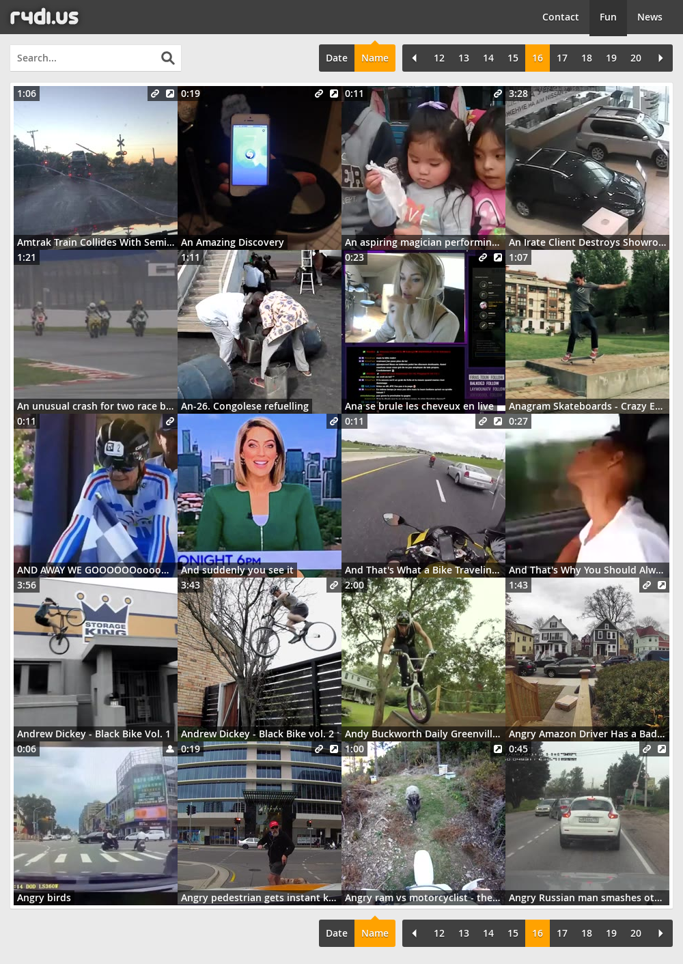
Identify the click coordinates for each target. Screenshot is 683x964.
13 (463, 57)
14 (488, 57)
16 (537, 57)
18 (586, 57)
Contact (560, 16)
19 (611, 57)
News (650, 16)
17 (562, 57)
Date (337, 57)
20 (635, 57)
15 (512, 57)
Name (375, 57)
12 (439, 57)
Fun (608, 16)
